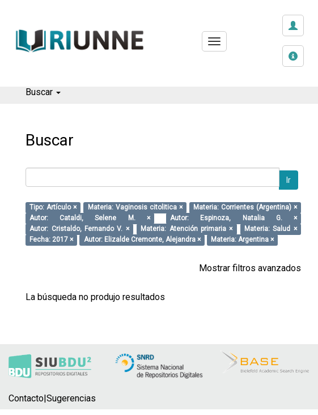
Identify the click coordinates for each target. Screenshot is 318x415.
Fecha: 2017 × (51, 240)
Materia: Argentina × (242, 240)
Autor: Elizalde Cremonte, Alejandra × (142, 240)
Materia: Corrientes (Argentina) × (245, 208)
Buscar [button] (43, 92)
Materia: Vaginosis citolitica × (135, 208)
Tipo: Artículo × (53, 208)
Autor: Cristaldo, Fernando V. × (79, 229)
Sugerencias (71, 398)
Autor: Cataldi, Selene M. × (89, 219)
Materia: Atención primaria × (186, 229)
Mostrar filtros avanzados (250, 268)
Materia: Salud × (270, 229)
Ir (288, 180)
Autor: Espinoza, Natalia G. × (233, 219)
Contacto (26, 398)
